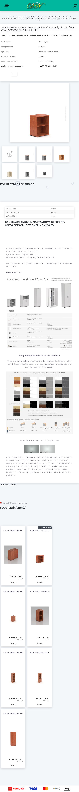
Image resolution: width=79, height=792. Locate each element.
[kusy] (14, 74)
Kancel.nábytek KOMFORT (30, 16)
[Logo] (35, 5)
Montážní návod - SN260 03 (13, 503)
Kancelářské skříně (58, 16)
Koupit (4, 74)
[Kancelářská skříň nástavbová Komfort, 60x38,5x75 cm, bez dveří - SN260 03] (39, 84)
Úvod (8, 16)
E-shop (7, 5)
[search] (75, 6)
